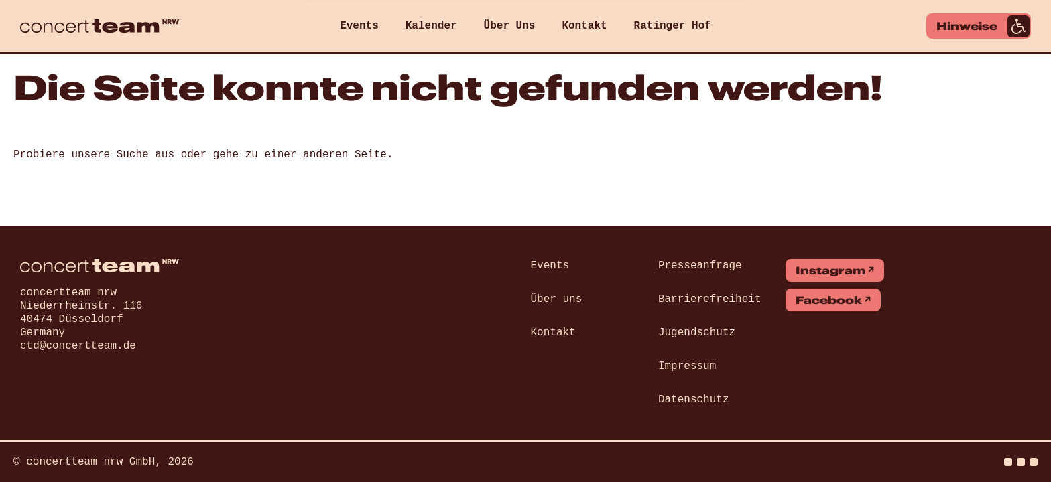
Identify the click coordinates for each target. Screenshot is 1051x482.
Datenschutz (693, 400)
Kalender (431, 26)
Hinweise (983, 26)
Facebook (829, 300)
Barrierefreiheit (709, 299)
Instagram (830, 270)
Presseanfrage (700, 266)
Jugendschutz (696, 333)
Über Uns (510, 26)
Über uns (556, 299)
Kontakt (584, 26)
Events (359, 26)
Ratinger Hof (672, 26)
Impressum (687, 366)
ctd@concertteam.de (78, 346)
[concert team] (99, 26)
